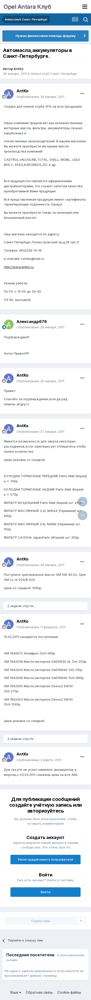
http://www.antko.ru (19, 267)
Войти (45, 892)
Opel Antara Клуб (27, 6)
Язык (15, 992)
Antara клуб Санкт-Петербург (54, 74)
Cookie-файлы (69, 992)
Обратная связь (39, 992)
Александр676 (32, 321)
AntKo (18, 69)
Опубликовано (40, 97)
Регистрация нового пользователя (45, 859)
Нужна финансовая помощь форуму (46, 36)
